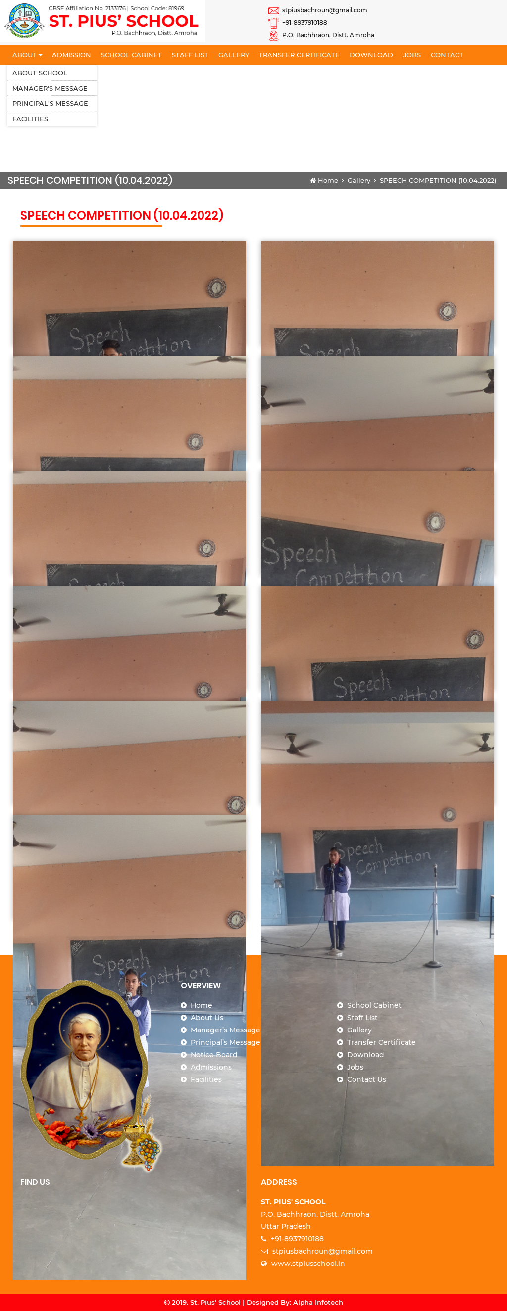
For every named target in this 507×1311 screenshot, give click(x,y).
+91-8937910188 (297, 22)
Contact (447, 55)
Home (324, 180)
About (27, 55)
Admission (71, 55)
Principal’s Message (225, 1042)
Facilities (30, 119)
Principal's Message (50, 103)
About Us (207, 1017)
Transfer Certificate (299, 55)
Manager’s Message (225, 1030)
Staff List (190, 55)
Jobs (412, 55)
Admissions (211, 1067)
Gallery (233, 55)
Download (371, 55)
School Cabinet (131, 55)
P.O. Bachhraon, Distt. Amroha (321, 35)
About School (39, 73)
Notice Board (214, 1054)
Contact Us (366, 1079)
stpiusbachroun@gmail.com (317, 10)
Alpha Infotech (318, 1302)
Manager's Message (50, 88)
